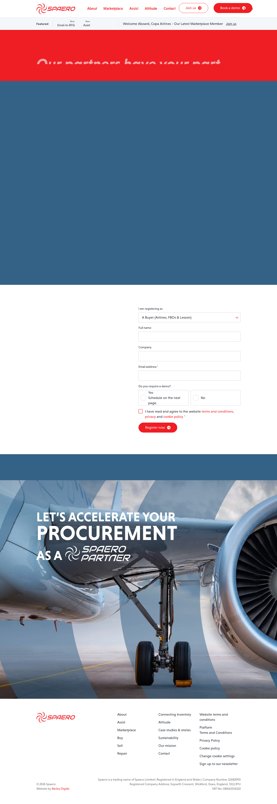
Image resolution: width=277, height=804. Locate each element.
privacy (150, 416)
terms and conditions (217, 411)
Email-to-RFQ (66, 23)
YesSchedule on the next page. (164, 398)
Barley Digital (60, 788)
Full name (144, 327)
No (203, 398)
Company (144, 347)
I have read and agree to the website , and (189, 414)
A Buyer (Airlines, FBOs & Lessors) (167, 317)
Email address (148, 366)
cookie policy (173, 416)
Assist (86, 23)
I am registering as (150, 308)
